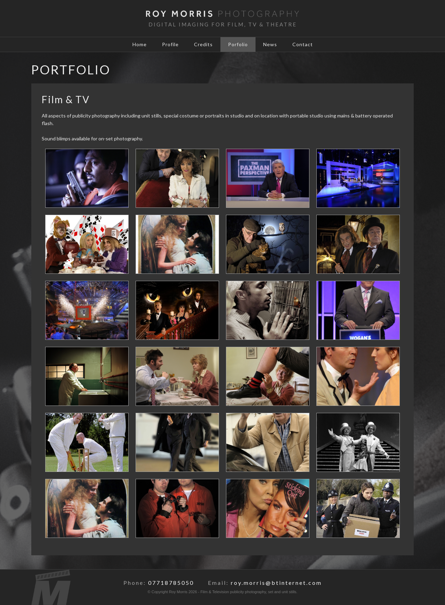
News (270, 44)
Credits (203, 44)
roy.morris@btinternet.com (276, 582)
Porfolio (238, 44)
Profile (170, 44)
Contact (302, 44)
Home (139, 44)
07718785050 (171, 582)
